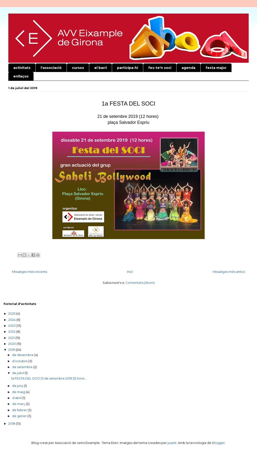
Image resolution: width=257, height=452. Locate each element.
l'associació (51, 68)
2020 (12, 344)
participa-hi (127, 68)
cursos (78, 68)
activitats (21, 68)
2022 (12, 331)
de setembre (22, 367)
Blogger (218, 443)
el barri (100, 68)
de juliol (18, 373)
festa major (216, 68)
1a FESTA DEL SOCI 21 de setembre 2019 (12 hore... (49, 378)
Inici (130, 272)
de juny (18, 386)
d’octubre (20, 361)
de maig (19, 392)
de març (19, 404)
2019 (12, 349)
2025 (12, 313)
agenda (188, 68)
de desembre (23, 355)
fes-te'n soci (159, 68)
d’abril (17, 398)
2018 (12, 423)
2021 (11, 338)
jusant (172, 443)
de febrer (20, 410)
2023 (12, 325)
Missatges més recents (29, 272)
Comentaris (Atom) (140, 282)
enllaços (21, 76)
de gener (19, 416)
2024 (12, 320)
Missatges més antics (229, 272)
